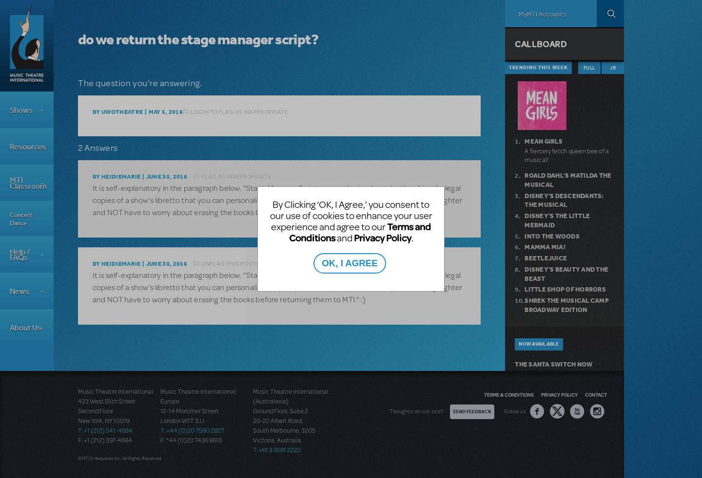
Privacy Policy (382, 238)
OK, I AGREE (349, 263)
